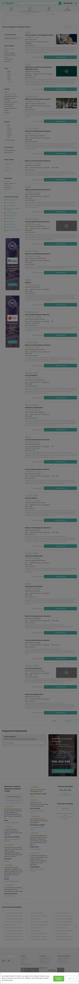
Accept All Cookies (58, 978)
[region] (39, 978)
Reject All (71, 979)
